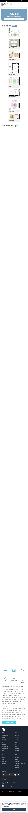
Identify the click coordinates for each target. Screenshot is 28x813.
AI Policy (17, 759)
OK (14, 809)
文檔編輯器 (4, 744)
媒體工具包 (4, 761)
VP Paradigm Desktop (17, 1)
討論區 (16, 740)
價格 (3, 750)
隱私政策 (17, 761)
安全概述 (17, 765)
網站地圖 (17, 750)
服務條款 (17, 757)
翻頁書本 (4, 737)
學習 (16, 742)
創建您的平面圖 (9, 722)
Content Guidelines (20, 763)
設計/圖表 (17, 737)
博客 (16, 744)
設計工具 (4, 742)
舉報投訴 (17, 767)
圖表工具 (4, 740)
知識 (16, 746)
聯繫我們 (4, 763)
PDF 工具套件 (5, 735)
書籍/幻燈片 (17, 735)
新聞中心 (4, 759)
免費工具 (17, 748)
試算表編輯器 (5, 748)
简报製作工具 (5, 746)
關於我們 (4, 757)
